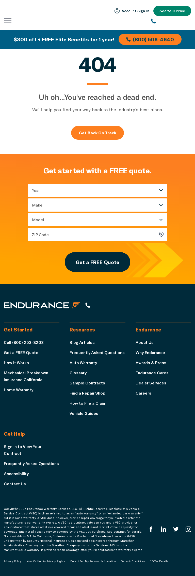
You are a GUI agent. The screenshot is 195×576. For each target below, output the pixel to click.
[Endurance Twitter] (176, 529)
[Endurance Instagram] (188, 529)
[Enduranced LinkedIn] (163, 529)
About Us (145, 342)
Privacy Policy (13, 561)
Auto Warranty (83, 362)
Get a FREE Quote (97, 262)
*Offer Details (159, 561)
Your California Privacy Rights (46, 561)
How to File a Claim (88, 403)
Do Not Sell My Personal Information (93, 561)
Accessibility (16, 473)
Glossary (78, 372)
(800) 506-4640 (150, 39)
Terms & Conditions (133, 561)
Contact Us (15, 483)
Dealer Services (151, 382)
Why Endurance (150, 352)
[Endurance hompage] (42, 305)
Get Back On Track (97, 132)
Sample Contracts (87, 382)
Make (37, 204)
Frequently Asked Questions (97, 352)
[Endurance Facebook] (151, 529)
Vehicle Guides (84, 413)
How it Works (16, 362)
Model (38, 219)
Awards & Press (151, 362)
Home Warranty (18, 389)
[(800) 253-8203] (171, 21)
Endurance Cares (152, 372)
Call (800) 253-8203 (24, 342)
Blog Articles (82, 342)
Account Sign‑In (132, 10)
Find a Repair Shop (87, 393)
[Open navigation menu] (7, 21)
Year (36, 190)
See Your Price (172, 11)
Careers (143, 393)
